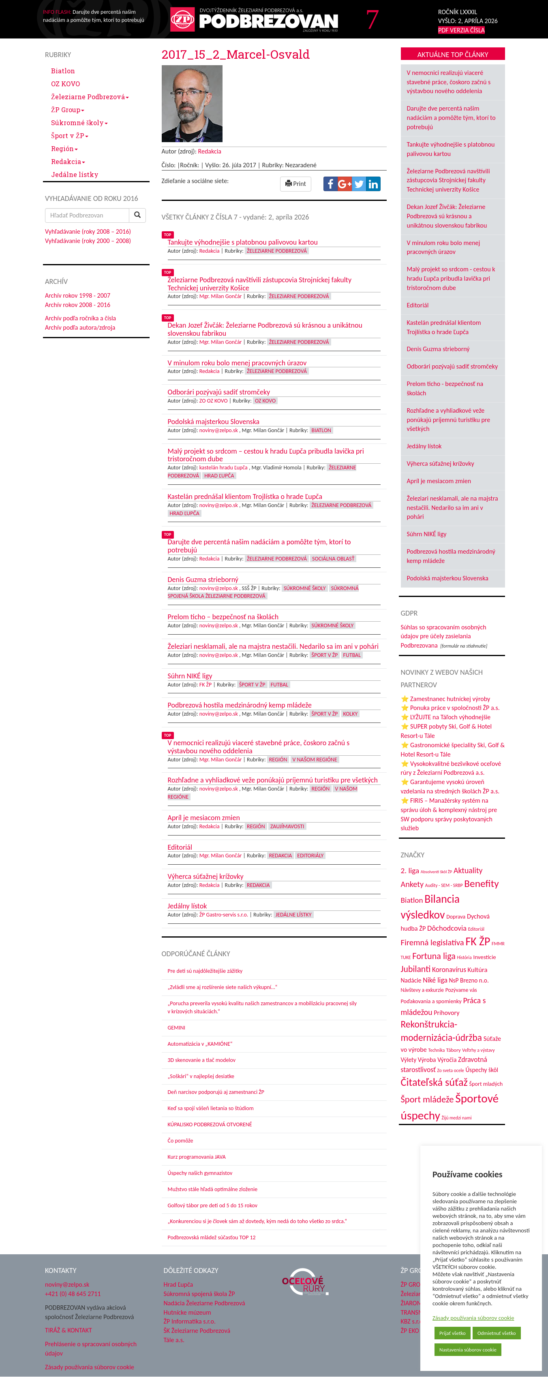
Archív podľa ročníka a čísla (80, 318)
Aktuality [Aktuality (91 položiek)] (468, 870)
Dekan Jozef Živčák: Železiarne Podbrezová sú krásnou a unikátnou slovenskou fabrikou (447, 216)
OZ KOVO (65, 83)
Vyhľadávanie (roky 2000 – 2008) (88, 241)
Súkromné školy (79, 122)
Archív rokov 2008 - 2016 (77, 305)
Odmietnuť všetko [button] (496, 1333)
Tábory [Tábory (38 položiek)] (453, 1050)
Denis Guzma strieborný (438, 349)
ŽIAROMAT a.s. (420, 1303)
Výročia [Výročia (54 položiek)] (446, 1060)
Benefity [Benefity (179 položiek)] (481, 883)
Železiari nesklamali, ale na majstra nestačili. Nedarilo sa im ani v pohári (452, 508)
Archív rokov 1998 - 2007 (77, 295)
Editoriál (418, 305)
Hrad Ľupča (219, 475)
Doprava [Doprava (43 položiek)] (455, 916)
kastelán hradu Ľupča (223, 467)
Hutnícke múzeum (187, 1312)
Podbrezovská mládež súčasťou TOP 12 (212, 1237)
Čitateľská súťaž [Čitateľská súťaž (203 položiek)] (434, 1082)
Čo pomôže (180, 1140)
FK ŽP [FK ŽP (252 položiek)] (477, 941)
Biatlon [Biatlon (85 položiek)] (412, 900)
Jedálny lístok (424, 446)
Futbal (352, 655)
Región (64, 148)
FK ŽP (205, 684)
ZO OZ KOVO (213, 400)
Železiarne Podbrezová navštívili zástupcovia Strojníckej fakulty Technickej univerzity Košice (448, 180)
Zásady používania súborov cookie (473, 1318)
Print (295, 184)
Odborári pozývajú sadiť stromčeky (452, 366)
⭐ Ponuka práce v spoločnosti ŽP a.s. (450, 708)
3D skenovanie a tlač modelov (202, 1060)
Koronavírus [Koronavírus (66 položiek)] (449, 969)
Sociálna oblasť (333, 558)
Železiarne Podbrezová (90, 96)
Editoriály (310, 855)
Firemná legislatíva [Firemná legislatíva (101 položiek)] (432, 942)
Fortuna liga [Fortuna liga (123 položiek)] (434, 956)
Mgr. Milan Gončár (220, 296)
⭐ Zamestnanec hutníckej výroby (445, 699)
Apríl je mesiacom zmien (439, 481)
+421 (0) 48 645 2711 (73, 1294)
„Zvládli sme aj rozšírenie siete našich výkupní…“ (223, 987)
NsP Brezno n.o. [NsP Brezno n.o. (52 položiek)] (469, 980)
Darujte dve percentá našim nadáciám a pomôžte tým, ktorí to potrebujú (451, 117)
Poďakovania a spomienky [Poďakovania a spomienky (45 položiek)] (431, 1001)
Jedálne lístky (74, 174)
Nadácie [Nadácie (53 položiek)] (411, 980)
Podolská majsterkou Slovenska (447, 578)
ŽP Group (67, 109)
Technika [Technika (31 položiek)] (436, 1050)
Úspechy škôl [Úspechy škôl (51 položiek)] (481, 1070)
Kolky (350, 713)
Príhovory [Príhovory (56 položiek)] (446, 1013)
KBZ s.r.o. (413, 1321)
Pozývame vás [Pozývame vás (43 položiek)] (461, 990)
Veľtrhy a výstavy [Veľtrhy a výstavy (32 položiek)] (478, 1050)
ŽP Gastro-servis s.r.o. (223, 914)
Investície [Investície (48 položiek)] (484, 957)
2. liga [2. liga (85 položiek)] (410, 870)
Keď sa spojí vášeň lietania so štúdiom (211, 1108)
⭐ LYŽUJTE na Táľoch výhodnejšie (446, 717)
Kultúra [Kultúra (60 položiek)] (478, 970)
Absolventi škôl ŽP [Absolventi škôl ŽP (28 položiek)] (436, 871)
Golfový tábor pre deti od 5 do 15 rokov (213, 1205)
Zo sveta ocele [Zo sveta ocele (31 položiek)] (450, 1070)
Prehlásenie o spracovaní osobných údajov (91, 1348)
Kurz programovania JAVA (197, 1156)
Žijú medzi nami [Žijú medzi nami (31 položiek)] (457, 1118)
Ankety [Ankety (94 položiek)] (412, 884)
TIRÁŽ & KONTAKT (68, 1330)
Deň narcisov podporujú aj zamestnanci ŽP (216, 1092)
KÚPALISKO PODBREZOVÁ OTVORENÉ (210, 1124)
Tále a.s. (174, 1340)
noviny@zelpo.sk (218, 430)
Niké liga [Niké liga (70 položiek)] (435, 980)
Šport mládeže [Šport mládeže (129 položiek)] (427, 1099)
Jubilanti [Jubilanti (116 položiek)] (416, 968)
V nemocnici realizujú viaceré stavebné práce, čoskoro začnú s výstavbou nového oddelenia (449, 82)
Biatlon (63, 70)
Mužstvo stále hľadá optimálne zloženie (213, 1189)
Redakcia (68, 161)
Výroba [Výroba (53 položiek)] (427, 1060)
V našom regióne (315, 759)
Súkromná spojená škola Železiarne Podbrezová (263, 592)
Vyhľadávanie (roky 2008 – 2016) (88, 231)
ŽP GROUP (414, 1284)
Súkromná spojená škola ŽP (199, 1294)
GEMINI (176, 1027)
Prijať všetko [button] (452, 1333)
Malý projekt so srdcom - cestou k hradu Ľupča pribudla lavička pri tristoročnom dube (451, 278)
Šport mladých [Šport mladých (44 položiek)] (486, 1084)
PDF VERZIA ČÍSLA (461, 30)
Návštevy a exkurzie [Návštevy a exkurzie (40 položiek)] (422, 990)
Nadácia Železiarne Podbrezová (204, 1303)
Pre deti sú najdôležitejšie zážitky (205, 971)
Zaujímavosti (287, 826)
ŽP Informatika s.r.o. (190, 1321)
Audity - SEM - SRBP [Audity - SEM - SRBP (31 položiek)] (444, 885)
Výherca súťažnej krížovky (440, 463)
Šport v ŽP (69, 135)
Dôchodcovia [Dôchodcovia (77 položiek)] (447, 928)
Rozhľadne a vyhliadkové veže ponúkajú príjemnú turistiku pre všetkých (448, 420)
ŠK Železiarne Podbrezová (197, 1330)
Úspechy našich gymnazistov (200, 1173)
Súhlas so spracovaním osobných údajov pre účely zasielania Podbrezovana (443, 636)
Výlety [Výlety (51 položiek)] (409, 1060)
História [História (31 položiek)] (464, 957)
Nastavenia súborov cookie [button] (468, 1350)
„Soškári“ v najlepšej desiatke (201, 1076)
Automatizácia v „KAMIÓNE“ (200, 1043)
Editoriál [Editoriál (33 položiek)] (476, 929)
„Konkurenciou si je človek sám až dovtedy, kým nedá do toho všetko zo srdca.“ (257, 1221)
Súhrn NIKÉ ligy (427, 534)
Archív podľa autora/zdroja (80, 327)
